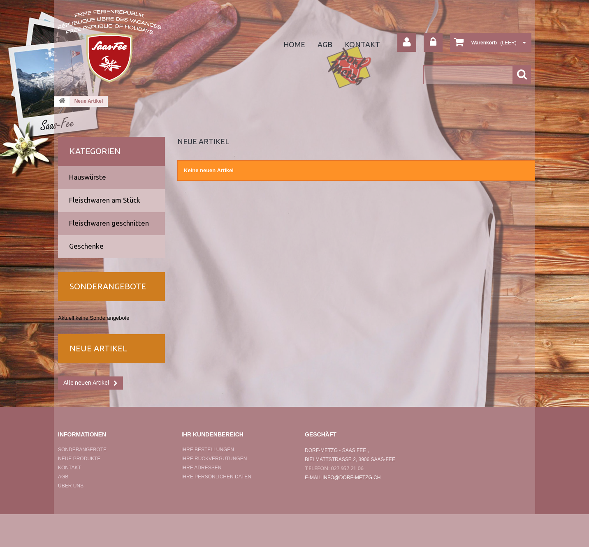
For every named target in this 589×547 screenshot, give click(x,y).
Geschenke (86, 246)
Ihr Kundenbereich (212, 434)
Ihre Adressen (201, 468)
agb (325, 44)
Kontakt (362, 44)
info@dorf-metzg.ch (351, 477)
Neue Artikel (98, 348)
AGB (63, 477)
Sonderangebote (108, 286)
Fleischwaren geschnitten (109, 223)
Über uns (70, 486)
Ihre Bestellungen (207, 449)
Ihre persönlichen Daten (216, 477)
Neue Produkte (79, 459)
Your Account (406, 42)
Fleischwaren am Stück (104, 200)
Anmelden (433, 42)
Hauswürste (87, 177)
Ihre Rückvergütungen (214, 459)
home (294, 44)
